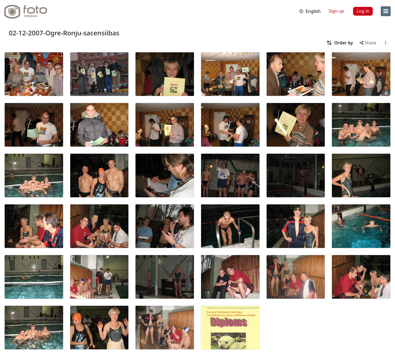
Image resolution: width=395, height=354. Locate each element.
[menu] (386, 11)
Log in (363, 11)
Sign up (336, 11)
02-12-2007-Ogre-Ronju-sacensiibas (64, 32)
